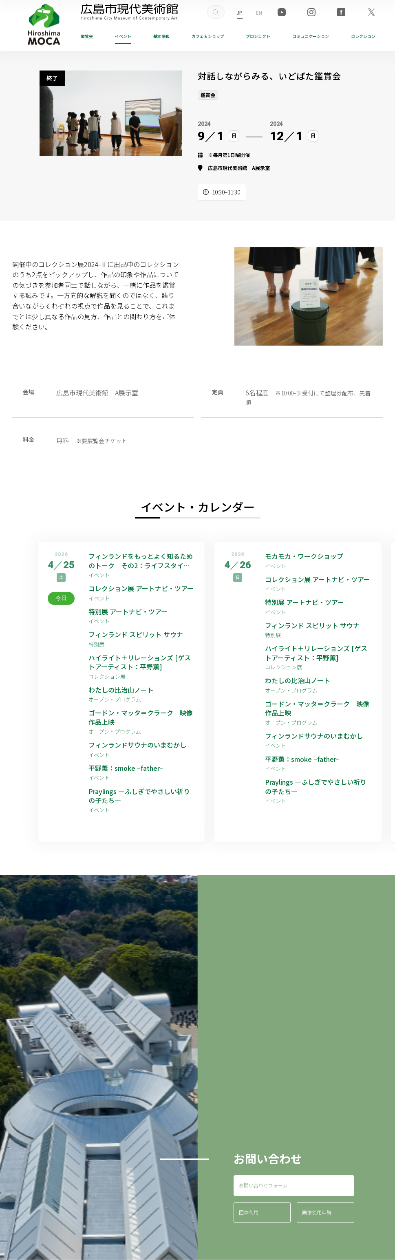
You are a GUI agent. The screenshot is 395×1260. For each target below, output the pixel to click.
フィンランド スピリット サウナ (135, 634)
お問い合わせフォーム (263, 1185)
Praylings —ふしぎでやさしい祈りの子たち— (139, 796)
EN (259, 12)
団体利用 (248, 1212)
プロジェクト (258, 36)
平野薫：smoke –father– (125, 768)
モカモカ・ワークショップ (304, 556)
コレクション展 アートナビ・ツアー (142, 588)
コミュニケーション (310, 36)
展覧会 (87, 36)
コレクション (363, 36)
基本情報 (161, 36)
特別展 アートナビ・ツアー (131, 611)
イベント (123, 36)
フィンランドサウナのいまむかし (137, 744)
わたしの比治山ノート (121, 689)
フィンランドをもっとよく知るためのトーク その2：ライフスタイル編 (140, 561)
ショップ (208, 36)
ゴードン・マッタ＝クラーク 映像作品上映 (140, 717)
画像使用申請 (316, 1212)
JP (240, 12)
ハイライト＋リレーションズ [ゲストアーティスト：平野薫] (139, 662)
